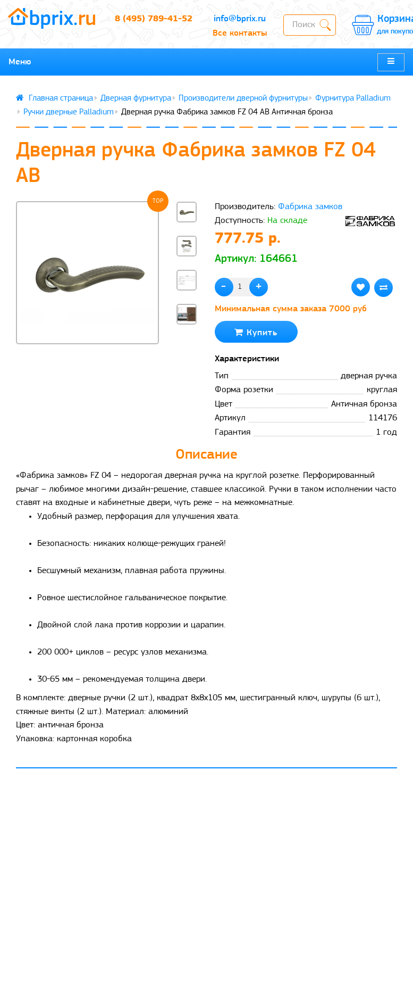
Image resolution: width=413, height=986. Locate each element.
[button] (187, 344)
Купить (255, 332)
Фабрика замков (310, 206)
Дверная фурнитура (135, 98)
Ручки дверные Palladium (68, 112)
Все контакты (240, 33)
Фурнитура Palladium (353, 98)
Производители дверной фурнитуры (243, 98)
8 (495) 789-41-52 (153, 18)
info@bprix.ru (240, 18)
